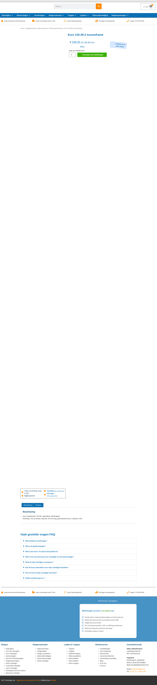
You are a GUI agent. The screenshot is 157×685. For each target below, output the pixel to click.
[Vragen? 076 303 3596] (128, 21)
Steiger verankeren (44, 653)
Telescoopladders (75, 656)
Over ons (103, 663)
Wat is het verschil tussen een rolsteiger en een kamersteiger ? (49, 557)
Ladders (71, 651)
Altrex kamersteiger (44, 658)
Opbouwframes (43, 28)
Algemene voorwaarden (25, 680)
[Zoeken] (99, 6)
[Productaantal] (72, 55)
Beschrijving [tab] (28, 505)
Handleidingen (105, 649)
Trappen (71, 649)
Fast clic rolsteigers (13, 651)
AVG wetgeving (105, 651)
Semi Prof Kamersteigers (14, 658)
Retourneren (104, 653)
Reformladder (73, 658)
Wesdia (53, 680)
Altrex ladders (73, 661)
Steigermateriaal (31, 28)
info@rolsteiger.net (138, 669)
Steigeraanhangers (12, 661)
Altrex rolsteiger (11, 663)
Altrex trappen (74, 663)
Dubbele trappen (74, 653)
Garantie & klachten (107, 656)
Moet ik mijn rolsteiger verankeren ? (39, 562)
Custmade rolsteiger (13, 666)
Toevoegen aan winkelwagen (92, 55)
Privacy (37, 680)
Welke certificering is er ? (35, 578)
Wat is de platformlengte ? (35, 546)
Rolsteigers (10, 649)
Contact (103, 666)
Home (22, 28)
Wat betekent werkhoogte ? (36, 541)
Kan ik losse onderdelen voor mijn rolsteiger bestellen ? (47, 567)
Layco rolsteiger (11, 668)
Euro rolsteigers (11, 653)
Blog (101, 661)
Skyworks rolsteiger (13, 673)
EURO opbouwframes (56, 28)
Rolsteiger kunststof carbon (16, 670)
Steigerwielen (42, 651)
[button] (78, 540)
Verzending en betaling (108, 658)
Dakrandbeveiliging (44, 656)
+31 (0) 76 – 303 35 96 (137, 671)
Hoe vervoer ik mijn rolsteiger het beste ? (41, 573)
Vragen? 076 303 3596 (137, 21)
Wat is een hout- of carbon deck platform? (41, 551)
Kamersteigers (11, 656)
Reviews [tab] (38, 505)
